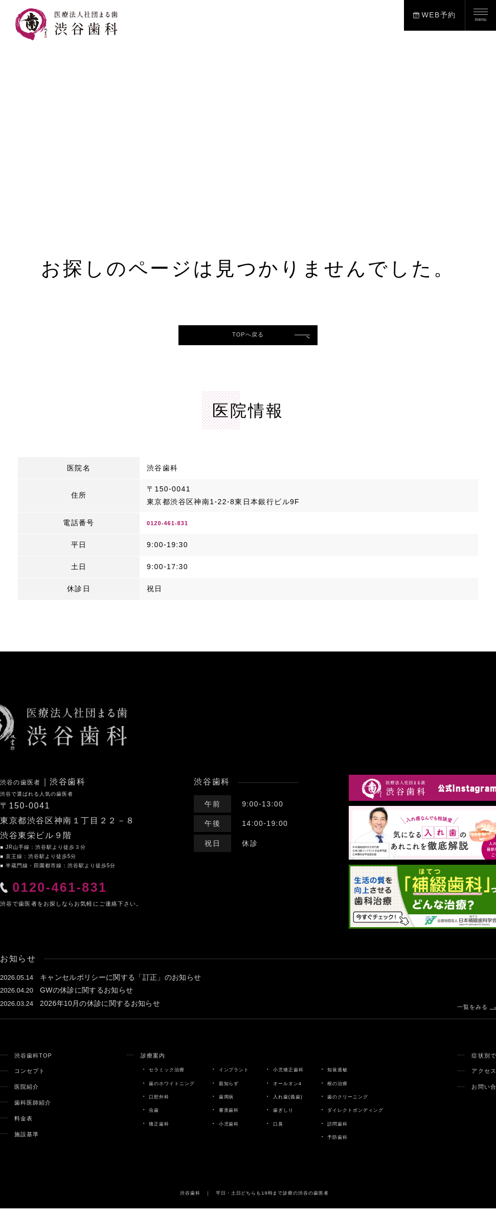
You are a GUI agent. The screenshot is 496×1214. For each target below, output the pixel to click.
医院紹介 (30, 1092)
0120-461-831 (173, 528)
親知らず (220, 1088)
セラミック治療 (145, 1074)
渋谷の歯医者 (27, 787)
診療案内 (130, 1060)
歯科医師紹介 (37, 1108)
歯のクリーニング (363, 1102)
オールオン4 (290, 1088)
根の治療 (349, 1088)
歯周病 (217, 1102)
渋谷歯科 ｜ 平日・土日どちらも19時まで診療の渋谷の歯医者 (254, 1198)
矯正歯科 (135, 1129)
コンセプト (34, 1076)
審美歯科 (220, 1115)
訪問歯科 (349, 1129)
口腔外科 (135, 1102)
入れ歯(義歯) (291, 1102)
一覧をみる (462, 1009)
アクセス (477, 1076)
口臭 (278, 1129)
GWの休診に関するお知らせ (87, 996)
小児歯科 (220, 1129)
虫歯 (129, 1115)
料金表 (26, 1123)
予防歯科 (349, 1142)
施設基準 (30, 1139)
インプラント (227, 1074)
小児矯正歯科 (292, 1074)
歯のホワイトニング (152, 1088)
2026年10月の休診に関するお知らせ (100, 1009)
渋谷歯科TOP (38, 1060)
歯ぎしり (285, 1115)
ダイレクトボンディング (373, 1115)
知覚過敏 (349, 1074)
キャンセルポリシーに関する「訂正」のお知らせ (121, 983)
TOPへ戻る (248, 337)
